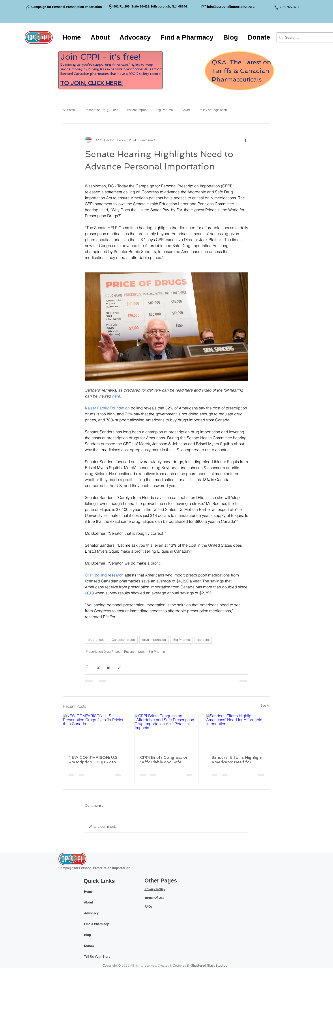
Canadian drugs (123, 640)
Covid (186, 110)
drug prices (96, 640)
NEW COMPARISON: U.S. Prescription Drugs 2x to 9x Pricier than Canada (93, 759)
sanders (203, 640)
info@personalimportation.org (230, 6)
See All (265, 705)
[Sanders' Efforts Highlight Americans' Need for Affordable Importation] (238, 732)
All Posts (69, 110)
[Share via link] (119, 667)
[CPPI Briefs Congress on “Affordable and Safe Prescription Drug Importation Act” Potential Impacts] (166, 732)
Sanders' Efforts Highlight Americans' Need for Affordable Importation (237, 759)
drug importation (154, 640)
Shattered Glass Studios (209, 965)
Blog (87, 935)
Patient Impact (137, 110)
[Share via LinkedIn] (109, 667)
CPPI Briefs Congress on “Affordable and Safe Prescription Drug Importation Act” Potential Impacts (165, 759)
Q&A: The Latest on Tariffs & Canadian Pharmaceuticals (241, 71)
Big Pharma (164, 110)
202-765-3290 (290, 7)
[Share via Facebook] (87, 667)
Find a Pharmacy (96, 924)
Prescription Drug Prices (101, 110)
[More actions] (245, 140)
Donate (89, 945)
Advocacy (91, 913)
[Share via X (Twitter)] (98, 667)
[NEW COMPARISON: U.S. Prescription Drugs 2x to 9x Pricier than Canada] (95, 732)
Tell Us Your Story (97, 956)
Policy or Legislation (213, 110)
